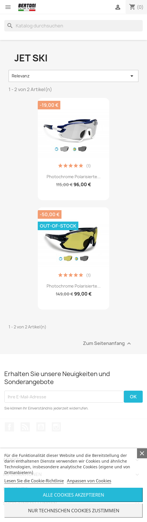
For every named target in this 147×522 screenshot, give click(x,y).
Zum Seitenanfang (107, 343)
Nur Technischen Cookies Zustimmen (73, 510)
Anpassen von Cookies (89, 480)
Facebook (9, 426)
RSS (25, 426)
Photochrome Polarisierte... (74, 176)
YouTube (40, 426)
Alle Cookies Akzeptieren (73, 495)
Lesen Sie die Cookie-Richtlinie (34, 480)
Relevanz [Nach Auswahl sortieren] (73, 76)
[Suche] (73, 25)
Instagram (56, 426)
